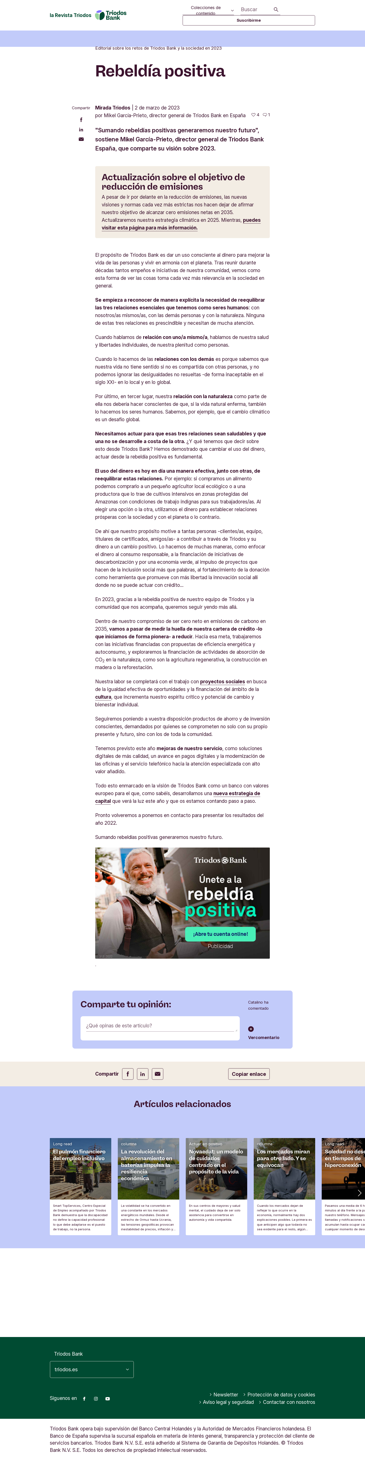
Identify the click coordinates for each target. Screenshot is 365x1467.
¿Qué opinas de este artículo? (119, 1114)
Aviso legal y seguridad (226, 1402)
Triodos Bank (68, 1354)
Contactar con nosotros (287, 1402)
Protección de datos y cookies (279, 1395)
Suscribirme (249, 20)
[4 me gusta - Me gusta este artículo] (255, 203)
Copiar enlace (249, 1162)
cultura (103, 785)
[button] (359, 1281)
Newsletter (223, 1395)
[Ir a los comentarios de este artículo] (266, 203)
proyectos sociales (222, 770)
